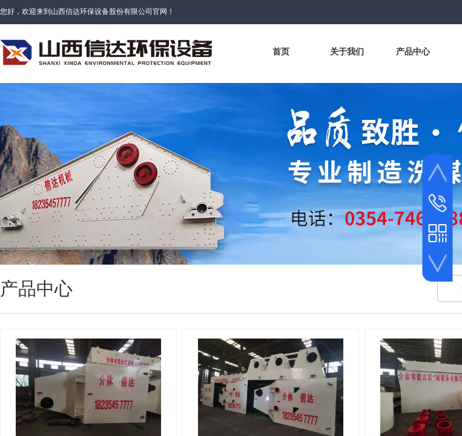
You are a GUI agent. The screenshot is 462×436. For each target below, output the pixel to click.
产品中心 (413, 51)
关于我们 (347, 51)
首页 (280, 51)
